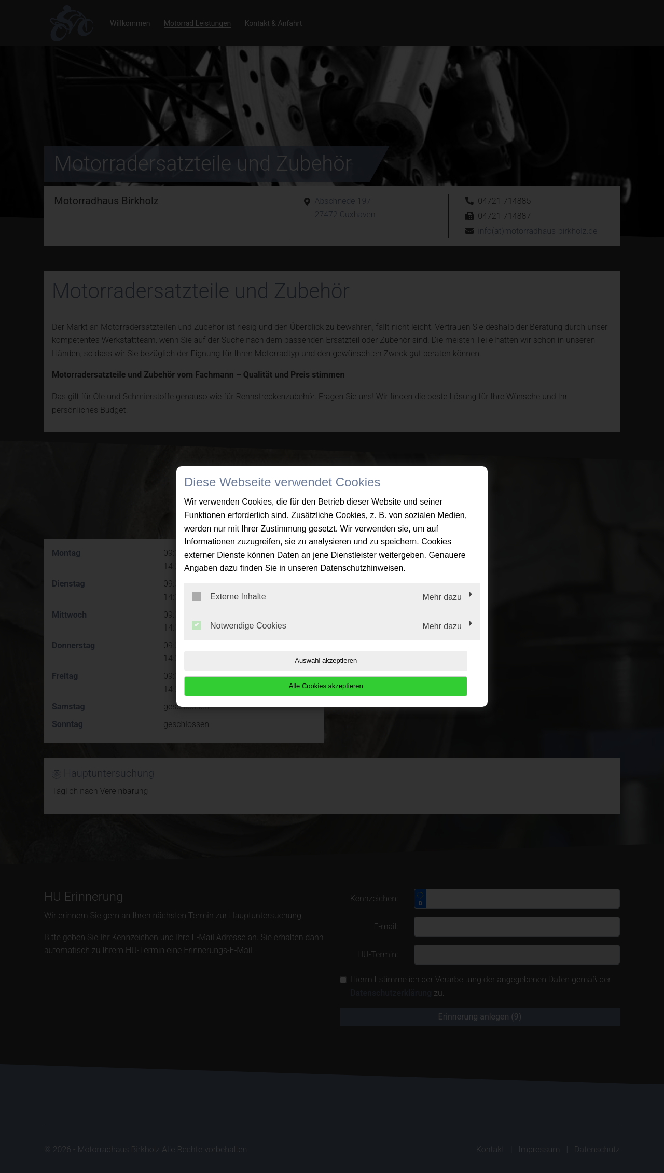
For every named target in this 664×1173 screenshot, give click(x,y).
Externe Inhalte (229, 609)
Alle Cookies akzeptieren (413, 673)
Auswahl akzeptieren (250, 673)
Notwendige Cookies (239, 638)
